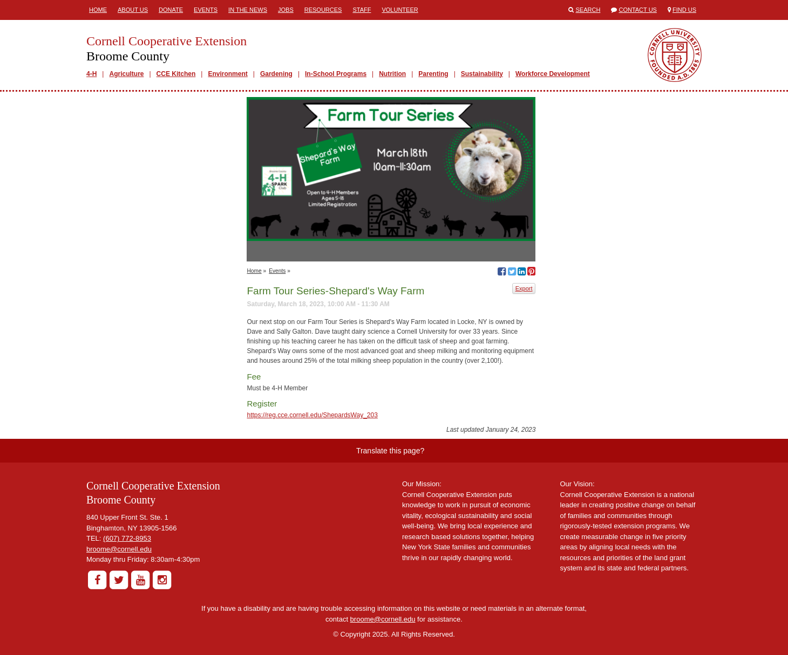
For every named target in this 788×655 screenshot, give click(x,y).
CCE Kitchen (176, 74)
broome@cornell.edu (119, 549)
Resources (323, 9)
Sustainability (482, 74)
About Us (133, 9)
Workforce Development (552, 74)
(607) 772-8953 (127, 538)
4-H (91, 74)
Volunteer (400, 9)
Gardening (276, 74)
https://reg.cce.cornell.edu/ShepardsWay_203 (312, 415)
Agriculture (126, 74)
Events (206, 9)
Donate (171, 9)
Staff (361, 9)
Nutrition (392, 74)
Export (524, 288)
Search (588, 9)
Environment (227, 74)
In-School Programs (335, 74)
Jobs (286, 9)
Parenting (433, 74)
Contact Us (638, 9)
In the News (247, 9)
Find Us (684, 9)
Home (98, 9)
